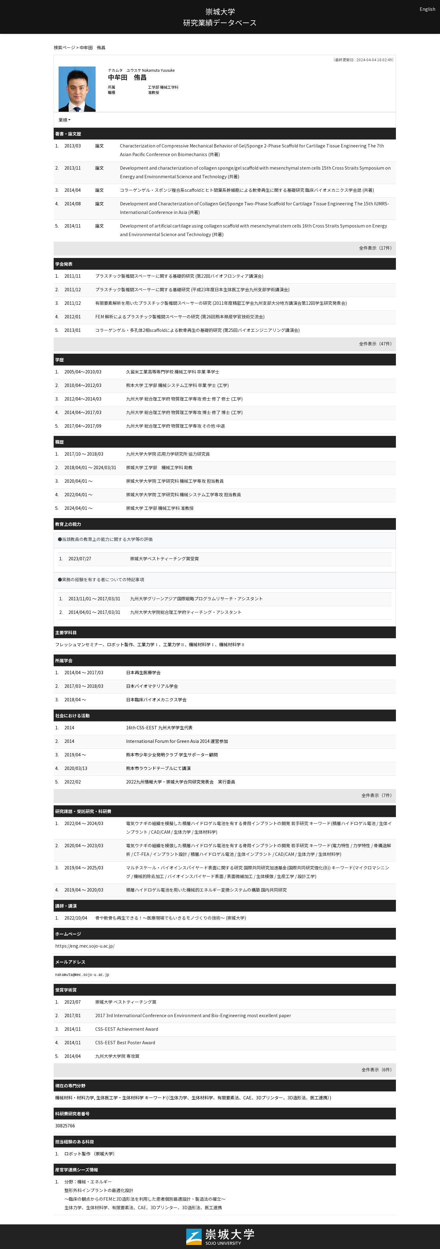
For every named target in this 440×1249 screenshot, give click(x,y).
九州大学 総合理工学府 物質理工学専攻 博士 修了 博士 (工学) (184, 412)
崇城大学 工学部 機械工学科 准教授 (160, 508)
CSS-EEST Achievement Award (126, 1029)
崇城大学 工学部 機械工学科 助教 (159, 467)
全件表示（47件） (376, 343)
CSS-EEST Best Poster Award (125, 1042)
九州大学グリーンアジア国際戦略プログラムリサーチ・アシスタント (196, 598)
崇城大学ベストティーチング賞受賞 (164, 558)
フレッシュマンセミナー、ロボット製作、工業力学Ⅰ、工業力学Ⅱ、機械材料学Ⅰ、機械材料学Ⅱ (150, 644)
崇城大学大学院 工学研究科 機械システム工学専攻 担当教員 (183, 494)
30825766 (65, 1125)
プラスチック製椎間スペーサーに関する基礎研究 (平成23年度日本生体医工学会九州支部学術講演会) (192, 289)
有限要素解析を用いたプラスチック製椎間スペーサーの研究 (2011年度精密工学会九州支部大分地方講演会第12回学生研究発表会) (221, 303)
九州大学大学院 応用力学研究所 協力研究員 (168, 454)
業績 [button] (63, 120)
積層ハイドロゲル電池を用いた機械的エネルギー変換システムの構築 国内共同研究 (206, 890)
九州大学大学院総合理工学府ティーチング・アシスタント (186, 612)
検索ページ (64, 47)
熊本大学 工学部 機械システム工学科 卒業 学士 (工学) (177, 385)
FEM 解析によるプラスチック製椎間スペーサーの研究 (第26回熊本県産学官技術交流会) (180, 316)
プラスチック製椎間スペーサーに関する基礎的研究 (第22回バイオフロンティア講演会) (179, 276)
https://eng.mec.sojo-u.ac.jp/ (84, 946)
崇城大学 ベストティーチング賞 (125, 1002)
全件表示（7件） (378, 795)
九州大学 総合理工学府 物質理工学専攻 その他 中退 (175, 426)
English (427, 9)
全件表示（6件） (378, 1069)
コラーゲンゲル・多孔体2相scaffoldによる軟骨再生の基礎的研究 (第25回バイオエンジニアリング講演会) (197, 330)
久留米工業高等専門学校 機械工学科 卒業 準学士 (173, 372)
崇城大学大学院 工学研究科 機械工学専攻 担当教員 (175, 481)
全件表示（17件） (376, 248)
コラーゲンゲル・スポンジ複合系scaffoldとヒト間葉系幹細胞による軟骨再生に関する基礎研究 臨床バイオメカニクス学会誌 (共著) (247, 190)
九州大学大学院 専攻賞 (117, 1056)
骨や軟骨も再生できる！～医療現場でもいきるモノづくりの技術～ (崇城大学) (170, 918)
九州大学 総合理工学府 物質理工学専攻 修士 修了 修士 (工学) (184, 399)
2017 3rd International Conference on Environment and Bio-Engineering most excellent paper (193, 1015)
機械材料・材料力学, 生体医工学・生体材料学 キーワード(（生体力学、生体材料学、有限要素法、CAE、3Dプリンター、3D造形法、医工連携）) (193, 1097)
